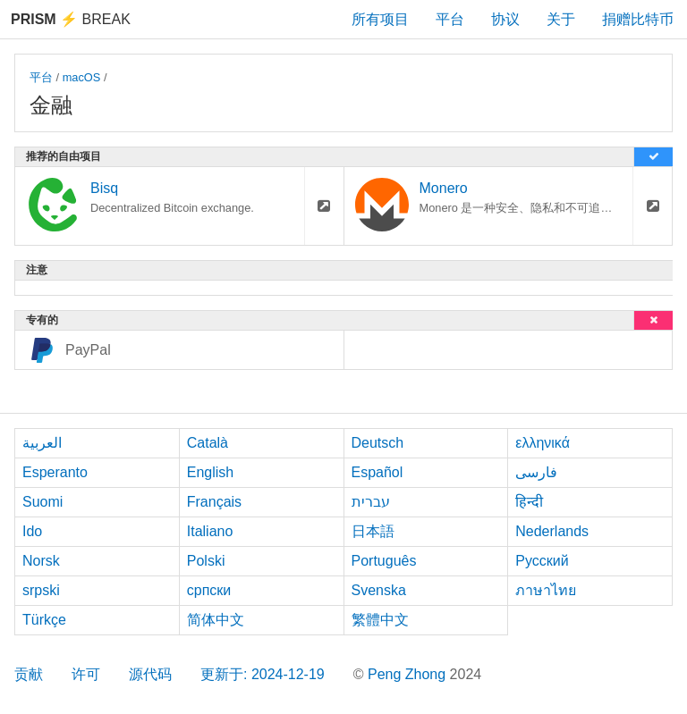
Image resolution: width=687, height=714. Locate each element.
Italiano (210, 531)
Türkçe (44, 619)
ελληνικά (542, 442)
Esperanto (55, 472)
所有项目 (380, 19)
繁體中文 (380, 619)
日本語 (373, 531)
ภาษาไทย (545, 590)
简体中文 (215, 619)
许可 (86, 674)
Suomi (42, 501)
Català (207, 442)
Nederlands (552, 531)
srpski (41, 590)
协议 (505, 19)
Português (384, 560)
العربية (42, 442)
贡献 (28, 674)
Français (214, 501)
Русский (541, 560)
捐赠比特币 (638, 19)
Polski (206, 560)
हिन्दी (529, 501)
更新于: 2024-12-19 (262, 674)
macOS (82, 77)
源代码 (150, 674)
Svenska (379, 590)
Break (71, 19)
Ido (32, 531)
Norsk (41, 560)
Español (377, 472)
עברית (371, 501)
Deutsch (378, 442)
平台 (450, 19)
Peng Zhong (409, 674)
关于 (561, 19)
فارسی (536, 472)
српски (209, 590)
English (210, 472)
